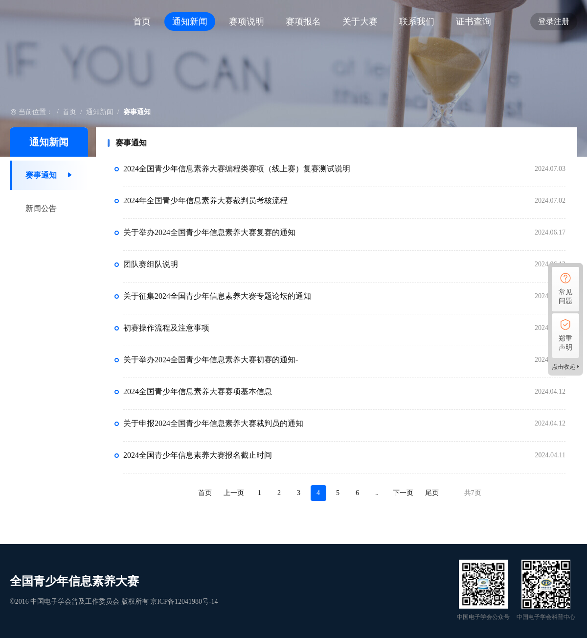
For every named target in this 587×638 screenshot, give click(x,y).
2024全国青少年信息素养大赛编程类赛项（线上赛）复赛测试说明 (236, 169)
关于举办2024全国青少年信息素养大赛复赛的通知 (209, 232)
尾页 (432, 492)
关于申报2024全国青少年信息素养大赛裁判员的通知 (213, 423)
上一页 (234, 492)
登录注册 (553, 21)
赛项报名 (303, 21)
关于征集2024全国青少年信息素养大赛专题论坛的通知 (217, 296)
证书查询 (473, 21)
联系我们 (416, 21)
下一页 (403, 492)
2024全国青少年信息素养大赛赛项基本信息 (197, 391)
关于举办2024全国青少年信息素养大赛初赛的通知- (210, 359)
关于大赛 (360, 21)
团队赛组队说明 (150, 264)
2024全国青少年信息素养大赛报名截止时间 (197, 455)
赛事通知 (41, 175)
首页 (142, 21)
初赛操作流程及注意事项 (166, 328)
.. (377, 492)
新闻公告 (41, 208)
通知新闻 (189, 21)
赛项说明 (246, 21)
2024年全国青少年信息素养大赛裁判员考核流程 (205, 200)
